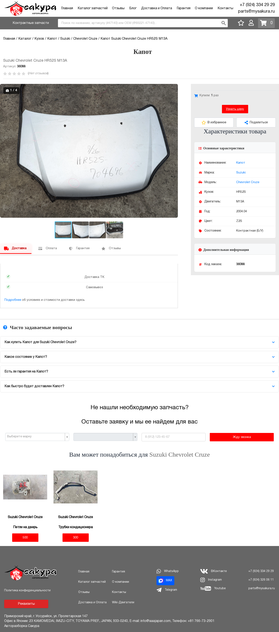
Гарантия (183, 8)
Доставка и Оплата (156, 8)
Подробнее (12, 299)
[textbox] (35, 436)
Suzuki (241, 172)
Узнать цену (235, 109)
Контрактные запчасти (31, 23)
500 (25, 537)
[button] (174, 87)
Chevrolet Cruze (247, 182)
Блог (133, 8)
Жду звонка (242, 437)
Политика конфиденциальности (27, 590)
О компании (204, 8)
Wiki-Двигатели (123, 602)
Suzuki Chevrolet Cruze (179, 454)
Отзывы (118, 8)
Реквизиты (26, 603)
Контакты (225, 8)
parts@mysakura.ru (256, 11)
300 (75, 537)
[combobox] (143, 23)
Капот (240, 162)
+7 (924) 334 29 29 (257, 5)
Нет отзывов (38, 73)
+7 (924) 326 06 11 (261, 580)
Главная (67, 8)
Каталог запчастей (93, 8)
